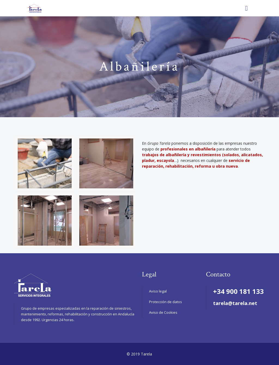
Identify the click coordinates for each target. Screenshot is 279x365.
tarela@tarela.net (235, 303)
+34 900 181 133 (238, 291)
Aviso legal (158, 291)
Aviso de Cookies (163, 312)
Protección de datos (165, 301)
